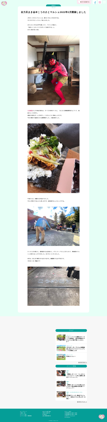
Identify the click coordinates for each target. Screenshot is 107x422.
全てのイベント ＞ (82, 402)
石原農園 (29, 110)
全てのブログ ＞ (82, 362)
